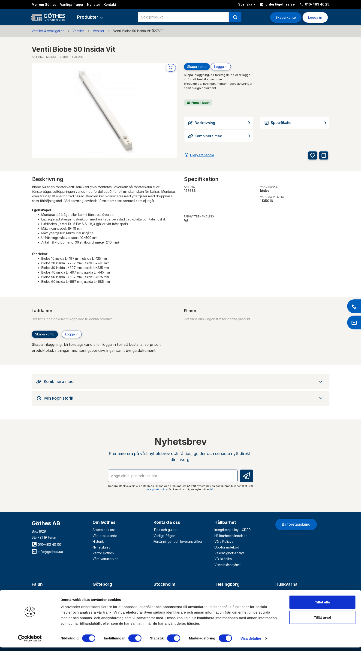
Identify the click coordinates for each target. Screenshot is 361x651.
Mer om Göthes (44, 4)
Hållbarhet (225, 522)
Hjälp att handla (202, 155)
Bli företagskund (296, 524)
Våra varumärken (105, 559)
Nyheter (93, 4)
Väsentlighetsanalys (229, 553)
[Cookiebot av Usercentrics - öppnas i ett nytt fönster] (30, 642)
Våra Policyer (224, 541)
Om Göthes (104, 522)
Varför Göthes (103, 553)
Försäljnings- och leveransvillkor (177, 541)
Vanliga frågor (72, 4)
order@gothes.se (277, 4)
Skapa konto (286, 17)
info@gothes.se (47, 551)
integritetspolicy (157, 489)
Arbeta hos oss (104, 530)
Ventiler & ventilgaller (48, 31)
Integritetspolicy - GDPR (232, 530)
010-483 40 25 (314, 4)
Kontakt (110, 4)
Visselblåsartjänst (227, 565)
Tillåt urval (322, 621)
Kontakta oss (166, 522)
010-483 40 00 (46, 544)
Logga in (315, 17)
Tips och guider (165, 530)
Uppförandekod (226, 547)
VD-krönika (223, 559)
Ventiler (78, 31)
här (212, 489)
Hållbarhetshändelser (230, 536)
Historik (98, 541)
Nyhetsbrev (101, 547)
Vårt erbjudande (105, 536)
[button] (90, 17)
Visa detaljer (251, 642)
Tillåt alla (322, 606)
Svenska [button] (247, 4)
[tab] (180, 381)
